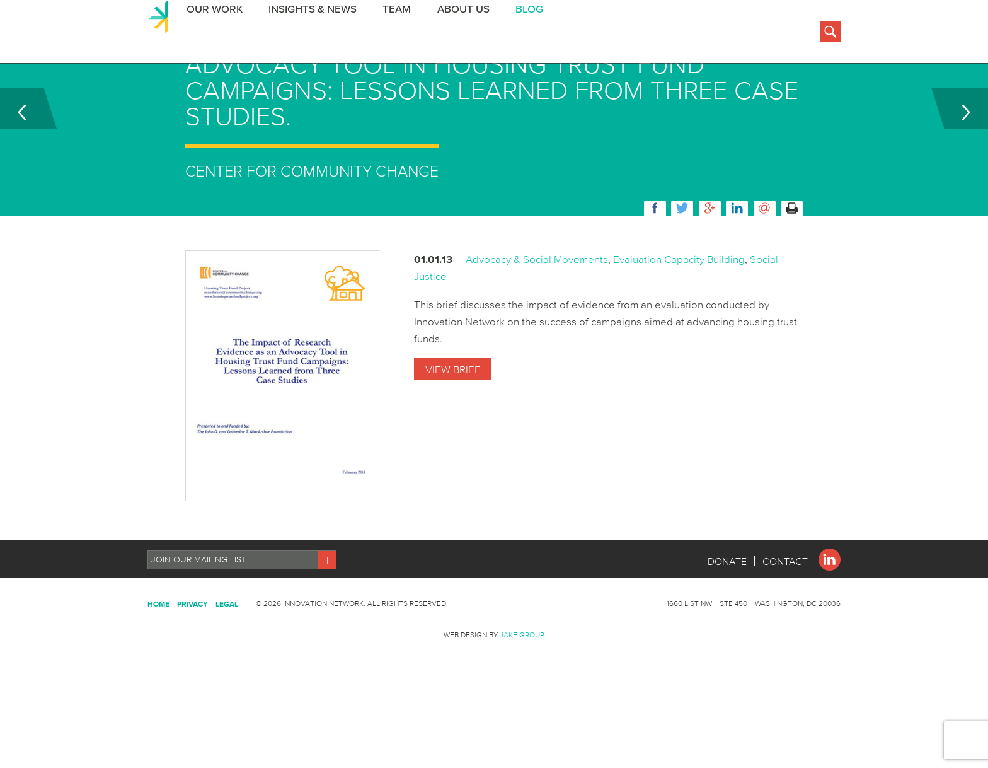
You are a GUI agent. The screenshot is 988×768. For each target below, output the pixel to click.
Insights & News (309, 34)
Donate (727, 624)
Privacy (192, 667)
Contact (785, 624)
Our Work (211, 34)
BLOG (523, 34)
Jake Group (522, 698)
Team (392, 34)
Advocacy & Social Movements (537, 322)
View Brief (452, 432)
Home (158, 667)
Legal (226, 667)
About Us (458, 34)
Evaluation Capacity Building (679, 322)
